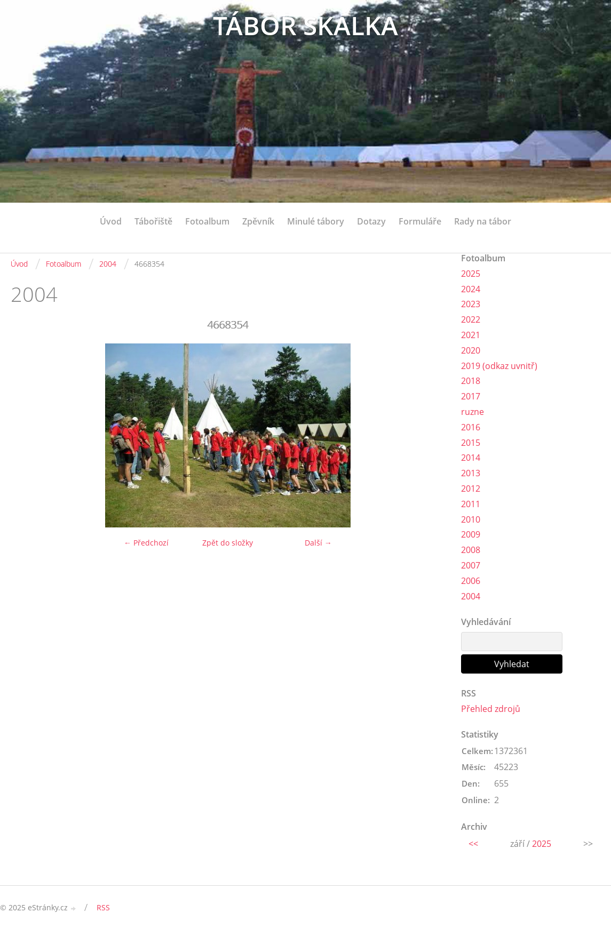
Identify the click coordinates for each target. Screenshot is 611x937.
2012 (470, 488)
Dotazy (371, 221)
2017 (470, 396)
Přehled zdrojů (490, 709)
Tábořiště (153, 221)
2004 (107, 264)
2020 (470, 350)
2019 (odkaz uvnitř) (499, 366)
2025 (470, 273)
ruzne (472, 412)
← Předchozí (146, 543)
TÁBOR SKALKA (305, 25)
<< (473, 844)
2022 (470, 319)
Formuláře (420, 221)
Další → (318, 543)
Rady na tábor (482, 221)
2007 (470, 565)
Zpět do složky (227, 543)
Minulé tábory (315, 221)
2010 (470, 519)
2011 (470, 504)
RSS (103, 907)
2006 (470, 581)
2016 (470, 427)
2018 (470, 381)
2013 (470, 473)
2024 (470, 289)
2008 (470, 550)
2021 (470, 335)
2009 (470, 534)
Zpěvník (258, 221)
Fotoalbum (207, 221)
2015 (470, 443)
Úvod (111, 221)
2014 (470, 457)
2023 (470, 304)
